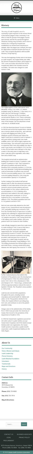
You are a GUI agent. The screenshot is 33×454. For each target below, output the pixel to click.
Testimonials (6, 364)
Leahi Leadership (7, 353)
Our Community (7, 348)
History (4, 369)
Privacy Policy (24, 437)
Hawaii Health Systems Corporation (19, 452)
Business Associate (24, 434)
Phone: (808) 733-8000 (9, 448)
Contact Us (8, 434)
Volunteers (5, 361)
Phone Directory (7, 356)
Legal (9, 437)
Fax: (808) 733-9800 (24, 448)
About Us (6, 343)
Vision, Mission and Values (10, 351)
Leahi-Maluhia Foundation (10, 359)
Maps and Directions (8, 366)
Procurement (8, 441)
